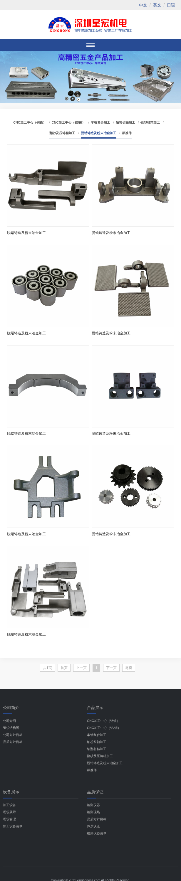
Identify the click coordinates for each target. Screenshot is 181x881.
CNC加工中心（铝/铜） (69, 122)
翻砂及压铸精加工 (62, 133)
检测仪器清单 (96, 833)
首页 (64, 668)
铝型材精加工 (150, 122)
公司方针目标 (12, 735)
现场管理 (9, 819)
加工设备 (9, 805)
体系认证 (93, 826)
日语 (171, 5)
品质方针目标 (12, 742)
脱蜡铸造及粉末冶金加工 (98, 133)
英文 (157, 5)
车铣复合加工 (100, 122)
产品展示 (95, 707)
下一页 (111, 668)
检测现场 (93, 812)
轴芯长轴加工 (125, 122)
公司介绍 (9, 720)
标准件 (127, 133)
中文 (143, 5)
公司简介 (11, 707)
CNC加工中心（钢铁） (29, 122)
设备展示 (11, 791)
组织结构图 (11, 728)
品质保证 (95, 791)
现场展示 (9, 812)
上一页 (81, 668)
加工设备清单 (12, 826)
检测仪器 (93, 805)
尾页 (128, 668)
